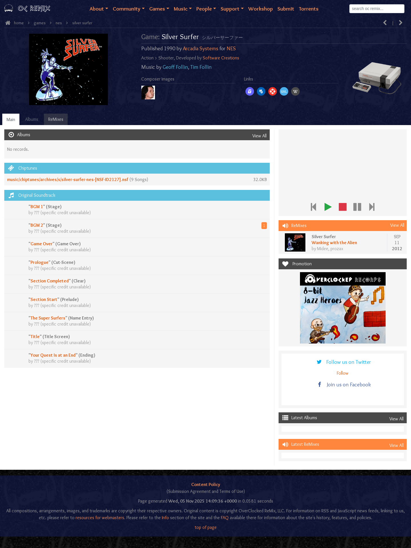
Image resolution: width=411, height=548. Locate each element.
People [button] (204, 8)
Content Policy (205, 484)
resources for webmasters (100, 517)
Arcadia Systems (200, 48)
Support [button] (230, 8)
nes (59, 22)
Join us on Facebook (343, 384)
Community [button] (126, 8)
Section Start (44, 299)
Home (19, 22)
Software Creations (221, 58)
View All (259, 135)
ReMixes (55, 119)
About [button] (97, 8)
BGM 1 (37, 206)
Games (40, 22)
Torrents (309, 8)
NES (231, 48)
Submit (285, 8)
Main (11, 119)
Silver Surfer (82, 22)
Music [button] (181, 8)
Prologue (40, 262)
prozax (337, 248)
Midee (322, 248)
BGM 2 (37, 225)
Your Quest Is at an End (53, 355)
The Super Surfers (48, 318)
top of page (206, 527)
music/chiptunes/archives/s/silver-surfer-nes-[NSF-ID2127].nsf (67, 179)
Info (165, 517)
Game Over (42, 243)
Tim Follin (201, 67)
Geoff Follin (175, 67)
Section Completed (50, 281)
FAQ (225, 517)
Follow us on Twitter (343, 362)
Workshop (260, 8)
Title (35, 336)
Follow (342, 373)
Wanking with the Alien (334, 242)
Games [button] (157, 8)
